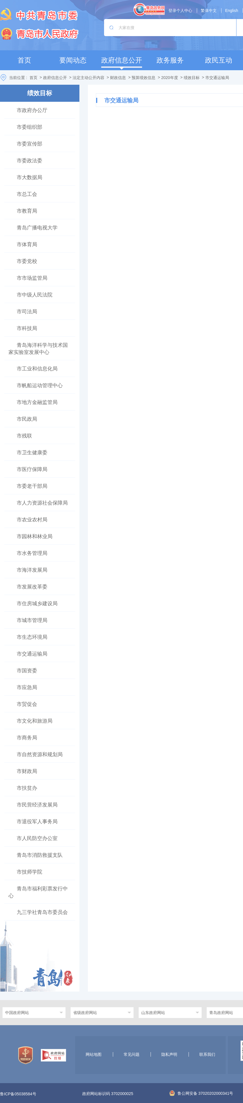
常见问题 (132, 1054)
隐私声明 (169, 1054)
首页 (33, 77)
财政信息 (118, 77)
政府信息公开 (55, 77)
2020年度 (169, 77)
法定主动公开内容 (88, 77)
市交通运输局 (217, 77)
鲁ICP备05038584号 (18, 1094)
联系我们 (207, 1054)
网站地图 (94, 1054)
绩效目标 (192, 77)
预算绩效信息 (143, 77)
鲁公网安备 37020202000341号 (201, 1093)
